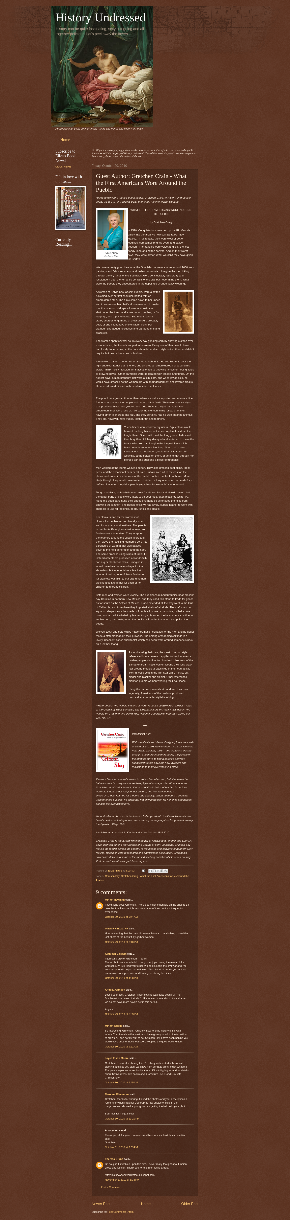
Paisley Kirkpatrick (116, 928)
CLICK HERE (63, 166)
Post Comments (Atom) (121, 1211)
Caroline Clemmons (117, 1094)
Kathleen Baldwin (115, 953)
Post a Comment (110, 1187)
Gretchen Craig (129, 876)
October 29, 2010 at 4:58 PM (121, 977)
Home (65, 139)
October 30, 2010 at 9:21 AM (121, 1046)
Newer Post (101, 1204)
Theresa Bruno (114, 1158)
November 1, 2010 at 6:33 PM (122, 1179)
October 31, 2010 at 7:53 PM (121, 1147)
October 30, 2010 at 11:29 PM (122, 1118)
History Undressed (100, 17)
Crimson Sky (112, 876)
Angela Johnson (115, 989)
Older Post (189, 1204)
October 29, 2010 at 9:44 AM (121, 916)
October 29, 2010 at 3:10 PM (121, 942)
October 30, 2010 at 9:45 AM (121, 1082)
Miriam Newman (115, 899)
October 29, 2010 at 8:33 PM (121, 1014)
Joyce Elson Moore (116, 1058)
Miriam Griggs (113, 1025)
